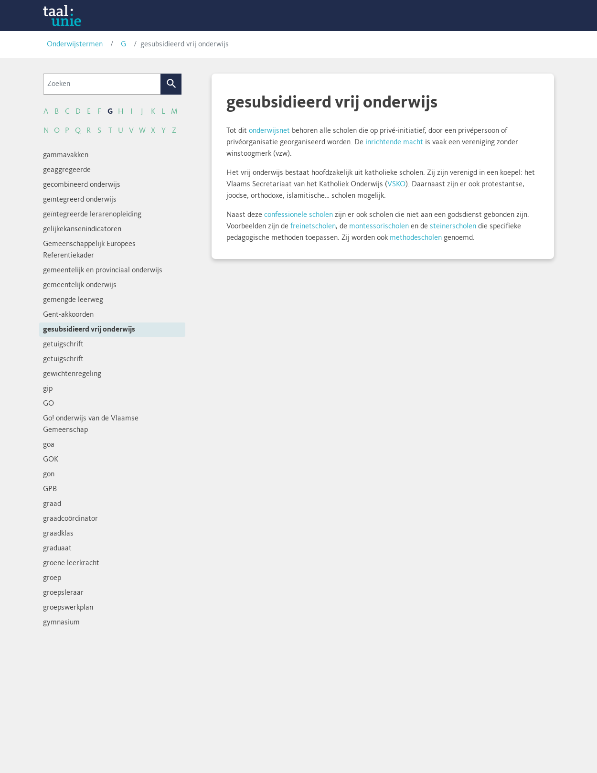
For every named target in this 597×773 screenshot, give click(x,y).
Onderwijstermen (75, 44)
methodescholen (416, 238)
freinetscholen (313, 226)
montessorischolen (379, 226)
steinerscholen (453, 226)
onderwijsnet (269, 131)
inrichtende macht (394, 142)
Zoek (171, 84)
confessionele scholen (298, 215)
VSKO (396, 184)
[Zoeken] (102, 84)
